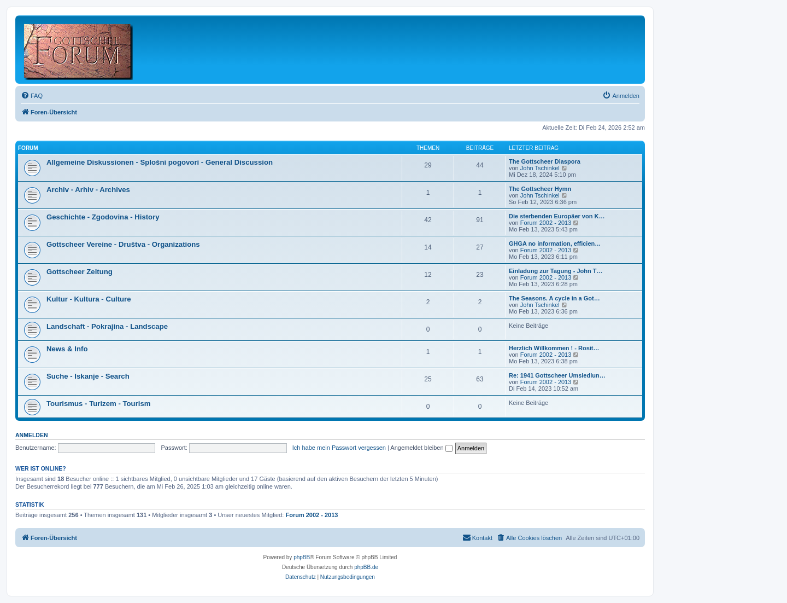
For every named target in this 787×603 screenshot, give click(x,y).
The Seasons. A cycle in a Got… (554, 298)
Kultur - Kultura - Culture (88, 299)
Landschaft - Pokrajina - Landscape (107, 326)
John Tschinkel (540, 168)
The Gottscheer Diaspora (544, 161)
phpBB (301, 557)
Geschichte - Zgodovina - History (103, 217)
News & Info (66, 349)
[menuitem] (32, 95)
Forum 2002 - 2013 (546, 222)
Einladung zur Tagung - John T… (556, 271)
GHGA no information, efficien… (555, 243)
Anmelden (31, 435)
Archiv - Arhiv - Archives (88, 189)
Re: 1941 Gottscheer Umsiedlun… (557, 375)
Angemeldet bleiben (421, 447)
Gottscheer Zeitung (79, 272)
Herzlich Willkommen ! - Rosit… (554, 348)
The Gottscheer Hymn (540, 188)
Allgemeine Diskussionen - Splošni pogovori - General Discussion (159, 162)
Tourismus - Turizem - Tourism (98, 403)
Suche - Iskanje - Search (88, 376)
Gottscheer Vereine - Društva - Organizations (123, 244)
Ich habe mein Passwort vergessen (339, 447)
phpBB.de (366, 567)
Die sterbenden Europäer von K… (556, 216)
